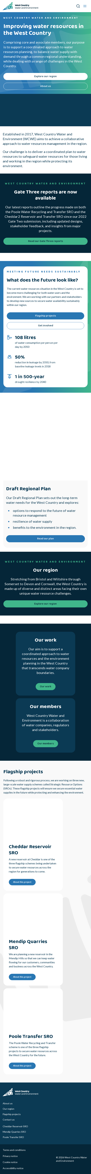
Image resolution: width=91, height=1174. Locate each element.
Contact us (9, 1119)
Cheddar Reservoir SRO (15, 1126)
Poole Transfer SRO (13, 1137)
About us (8, 1103)
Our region (8, 1108)
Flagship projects (12, 1114)
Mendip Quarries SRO (14, 1131)
